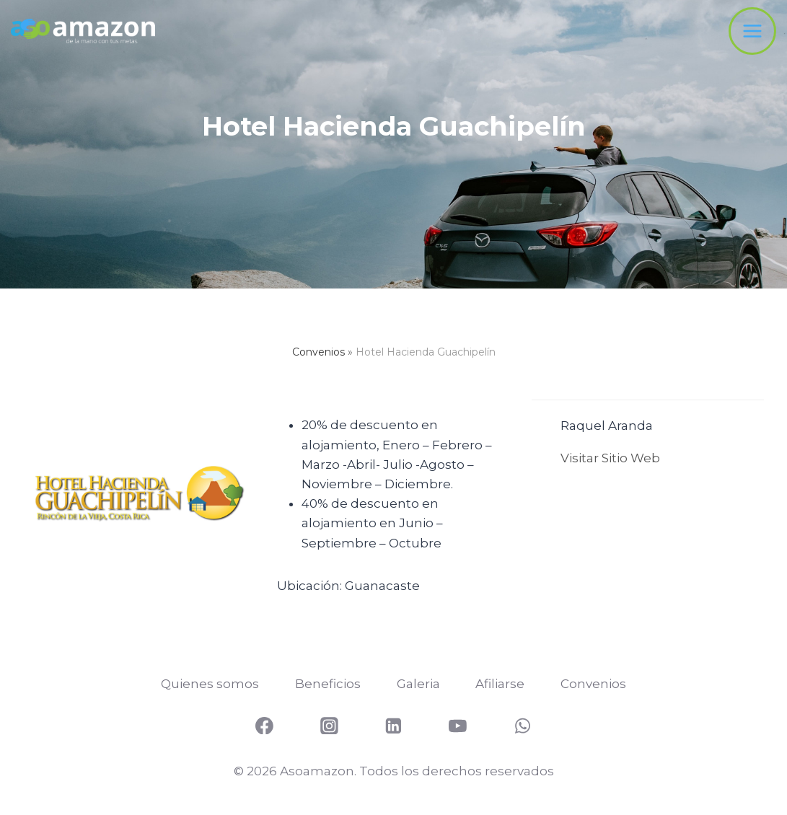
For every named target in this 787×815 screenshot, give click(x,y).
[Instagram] (329, 726)
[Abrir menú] (752, 31)
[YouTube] (458, 726)
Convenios (318, 351)
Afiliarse (499, 684)
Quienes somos (210, 684)
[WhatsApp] (522, 726)
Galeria (418, 684)
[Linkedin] (394, 726)
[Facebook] (265, 726)
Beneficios (328, 684)
